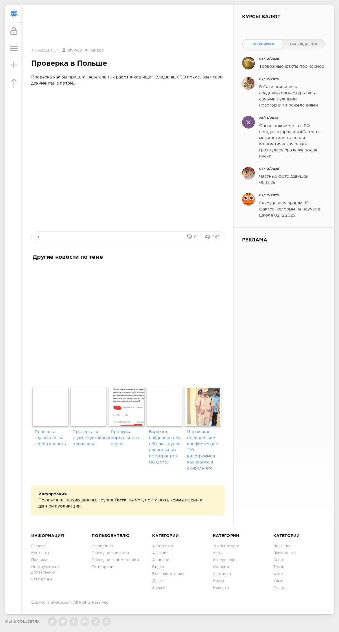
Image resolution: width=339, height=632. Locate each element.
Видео (97, 50)
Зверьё (158, 587)
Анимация (161, 560)
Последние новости (110, 553)
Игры (218, 553)
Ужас (278, 580)
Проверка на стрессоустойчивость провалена (90, 438)
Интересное (224, 560)
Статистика (41, 579)
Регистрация (103, 567)
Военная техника (168, 574)
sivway (75, 50)
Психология (284, 553)
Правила (39, 560)
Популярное (263, 44)
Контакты (40, 553)
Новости (221, 587)
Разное (279, 587)
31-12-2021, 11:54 (45, 50)
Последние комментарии (115, 560)
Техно (279, 567)
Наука (218, 580)
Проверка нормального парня (125, 438)
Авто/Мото (162, 546)
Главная (38, 546)
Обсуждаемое (304, 44)
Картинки (222, 574)
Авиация (160, 553)
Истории (221, 567)
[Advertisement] (128, 27)
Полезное (282, 546)
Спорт (279, 560)
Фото (278, 574)
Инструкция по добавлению (45, 569)
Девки (158, 580)
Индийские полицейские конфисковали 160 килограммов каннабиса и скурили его (202, 450)
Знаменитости (226, 546)
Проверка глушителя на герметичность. (51, 438)
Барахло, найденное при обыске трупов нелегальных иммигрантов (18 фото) (165, 447)
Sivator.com (61, 602)
